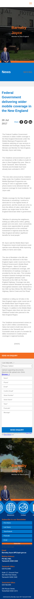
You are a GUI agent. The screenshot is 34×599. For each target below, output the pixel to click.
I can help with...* (8, 363)
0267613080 (6, 569)
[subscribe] (17, 543)
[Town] (17, 404)
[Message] (17, 419)
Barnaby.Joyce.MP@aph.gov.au (14, 553)
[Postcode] (17, 408)
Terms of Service (7, 434)
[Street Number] (17, 395)
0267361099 (6, 585)
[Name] (17, 378)
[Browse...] (6, 374)
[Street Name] (17, 399)
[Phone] (17, 382)
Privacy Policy (29, 433)
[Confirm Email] (17, 391)
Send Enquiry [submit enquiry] (17, 430)
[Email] (17, 386)
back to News (27, 72)
